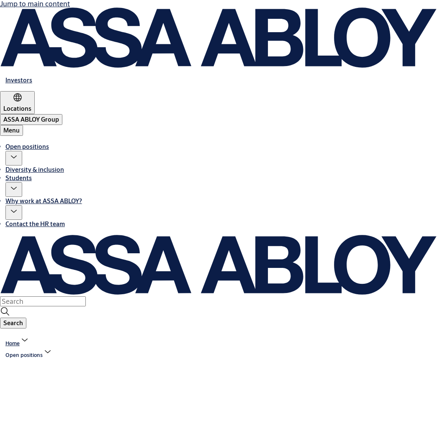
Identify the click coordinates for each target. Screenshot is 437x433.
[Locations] (17, 102)
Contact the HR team (35, 224)
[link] (18, 80)
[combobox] (43, 301)
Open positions (27, 146)
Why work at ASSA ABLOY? (43, 201)
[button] (13, 158)
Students (18, 178)
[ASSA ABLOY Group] (31, 119)
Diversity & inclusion (34, 169)
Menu (11, 130)
